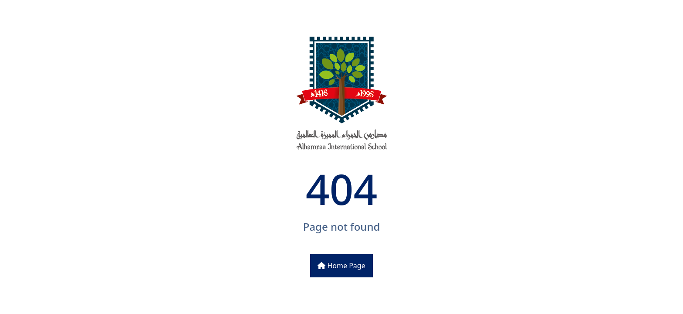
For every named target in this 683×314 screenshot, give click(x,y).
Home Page (341, 265)
